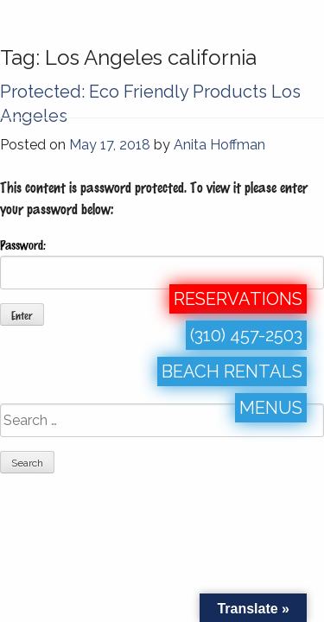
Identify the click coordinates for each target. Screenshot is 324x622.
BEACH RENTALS (232, 371)
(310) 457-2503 (246, 335)
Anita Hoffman (219, 144)
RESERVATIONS (238, 299)
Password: (162, 263)
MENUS (270, 407)
